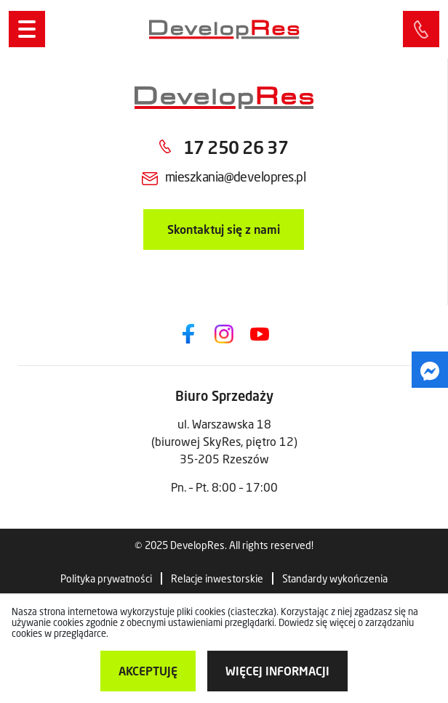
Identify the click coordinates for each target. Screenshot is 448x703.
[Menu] (27, 29)
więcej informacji (277, 671)
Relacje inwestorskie (217, 578)
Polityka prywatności (106, 578)
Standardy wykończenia (335, 578)
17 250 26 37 (235, 147)
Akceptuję (148, 671)
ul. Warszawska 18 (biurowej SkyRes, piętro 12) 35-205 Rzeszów (224, 441)
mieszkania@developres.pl (235, 176)
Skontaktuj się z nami (223, 229)
